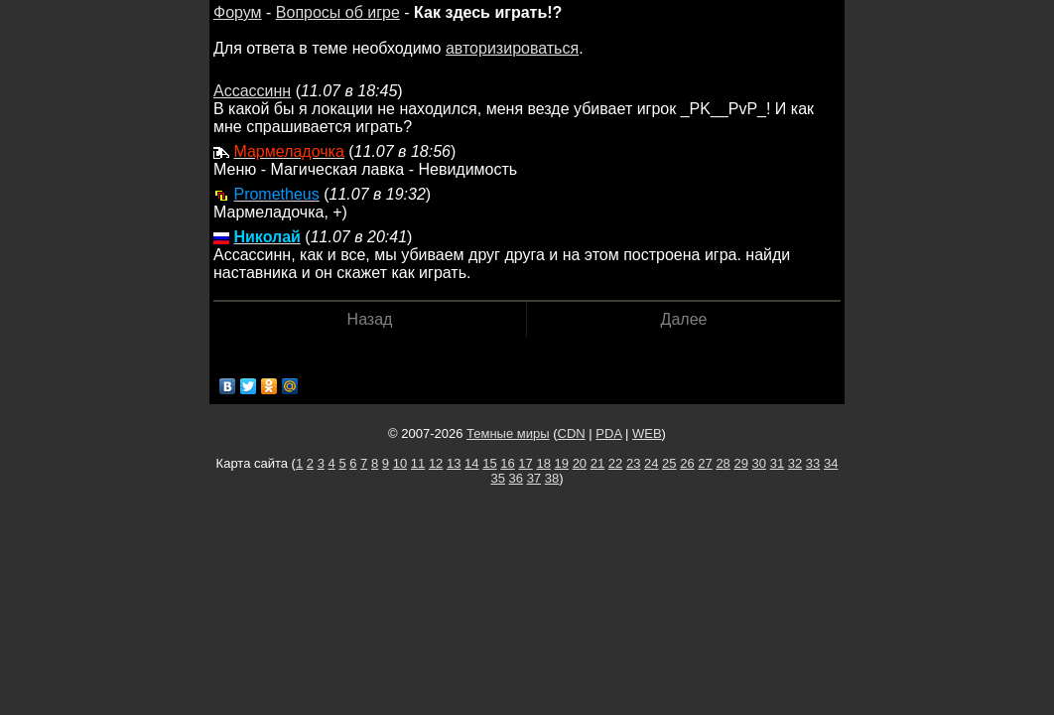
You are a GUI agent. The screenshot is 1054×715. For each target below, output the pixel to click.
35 (497, 478)
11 (418, 463)
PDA (608, 433)
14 (471, 463)
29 (740, 463)
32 (795, 463)
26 (687, 463)
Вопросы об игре (338, 12)
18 (543, 463)
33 (813, 463)
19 (562, 463)
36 (516, 478)
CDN (572, 433)
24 (651, 463)
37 (534, 478)
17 (525, 463)
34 (831, 463)
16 (507, 463)
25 (669, 463)
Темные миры (508, 433)
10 (400, 463)
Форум (237, 12)
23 (633, 463)
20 (580, 463)
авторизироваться (512, 48)
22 (615, 463)
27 (705, 463)
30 (759, 463)
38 (552, 478)
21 (597, 463)
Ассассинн (252, 90)
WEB (647, 433)
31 (777, 463)
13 (454, 463)
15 (489, 463)
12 (436, 463)
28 (722, 463)
